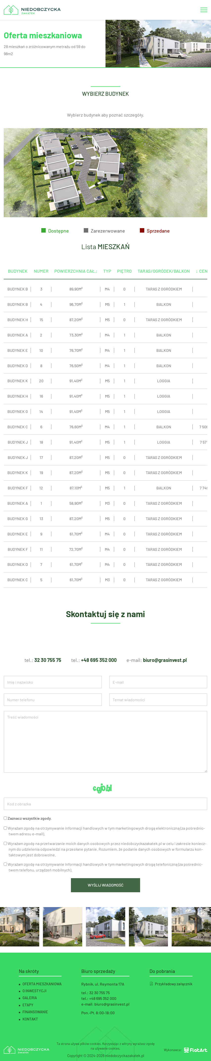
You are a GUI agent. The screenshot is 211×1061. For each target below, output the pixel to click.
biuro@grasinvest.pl (165, 660)
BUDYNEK (17, 280)
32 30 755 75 (47, 660)
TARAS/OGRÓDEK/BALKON (164, 280)
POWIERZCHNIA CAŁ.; (75, 280)
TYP (107, 280)
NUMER (41, 280)
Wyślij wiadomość (106, 885)
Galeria (29, 997)
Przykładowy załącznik (170, 984)
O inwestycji (34, 991)
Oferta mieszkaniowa (42, 984)
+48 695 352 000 (99, 660)
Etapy (27, 1005)
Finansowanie (35, 1012)
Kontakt (30, 1019)
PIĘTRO (124, 280)
